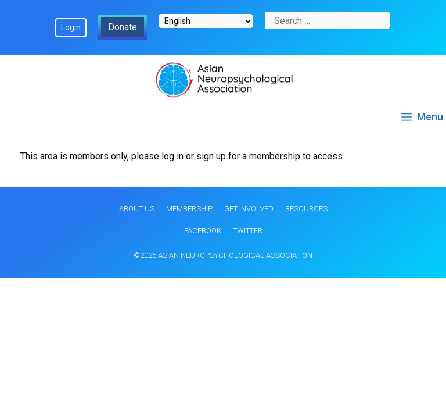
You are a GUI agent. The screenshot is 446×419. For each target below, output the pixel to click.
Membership (189, 208)
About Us (136, 208)
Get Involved (249, 208)
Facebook (202, 230)
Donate (122, 27)
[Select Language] (206, 21)
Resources (306, 208)
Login (71, 27)
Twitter (247, 230)
